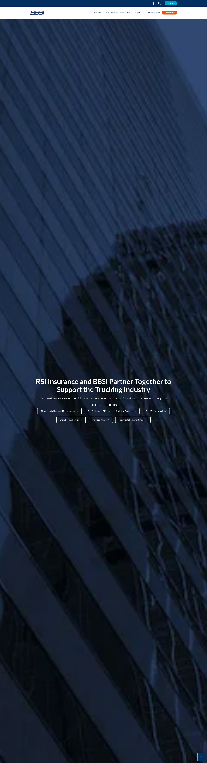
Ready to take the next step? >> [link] (133, 419)
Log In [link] (170, 3)
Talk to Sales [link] (169, 12)
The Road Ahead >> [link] (100, 419)
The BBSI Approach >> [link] (155, 411)
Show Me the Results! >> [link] (71, 419)
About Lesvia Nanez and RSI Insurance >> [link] (59, 411)
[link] (153, 3)
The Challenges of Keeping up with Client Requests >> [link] (112, 411)
